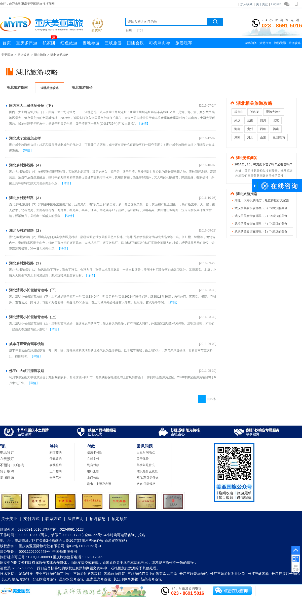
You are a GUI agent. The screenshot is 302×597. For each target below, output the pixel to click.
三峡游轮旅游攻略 (87, 574)
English (276, 4)
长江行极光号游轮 (15, 579)
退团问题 (7, 478)
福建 (276, 129)
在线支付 (93, 459)
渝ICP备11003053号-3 (83, 546)
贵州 (250, 129)
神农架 (254, 112)
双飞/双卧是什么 (148, 477)
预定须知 (119, 519)
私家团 (50, 41)
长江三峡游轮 (258, 574)
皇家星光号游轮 (98, 579)
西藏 (263, 129)
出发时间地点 (146, 452)
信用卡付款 (94, 452)
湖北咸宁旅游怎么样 (25, 138)
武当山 (238, 112)
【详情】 (144, 123)
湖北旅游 (40, 55)
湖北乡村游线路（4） (26, 165)
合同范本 (56, 477)
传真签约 (56, 459)
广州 (140, 30)
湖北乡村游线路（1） (26, 263)
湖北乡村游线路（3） (26, 198)
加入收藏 (246, 4)
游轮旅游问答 (114, 574)
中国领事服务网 (64, 551)
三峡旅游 (113, 43)
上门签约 (56, 471)
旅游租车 (184, 43)
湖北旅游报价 (82, 87)
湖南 (237, 137)
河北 (250, 137)
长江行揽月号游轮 (286, 574)
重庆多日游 (26, 43)
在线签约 (56, 465)
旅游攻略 (295, 43)
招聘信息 (98, 519)
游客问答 (251, 43)
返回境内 (279, 137)
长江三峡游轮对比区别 (227, 574)
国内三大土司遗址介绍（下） (32, 106)
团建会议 (135, 43)
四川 (263, 120)
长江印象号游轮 (126, 579)
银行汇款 (93, 471)
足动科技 (26, 574)
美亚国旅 (7, 55)
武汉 (237, 120)
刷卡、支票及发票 (99, 484)
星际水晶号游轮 (71, 579)
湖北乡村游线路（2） (26, 230)
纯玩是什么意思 (147, 471)
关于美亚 (262, 4)
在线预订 (7, 459)
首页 (7, 43)
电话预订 (7, 452)
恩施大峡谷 (273, 112)
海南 (237, 129)
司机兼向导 (159, 43)
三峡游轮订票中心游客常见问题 (152, 574)
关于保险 (143, 459)
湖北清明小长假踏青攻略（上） (33, 317)
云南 (250, 120)
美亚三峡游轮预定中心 (53, 574)
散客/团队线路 (146, 484)
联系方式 (53, 519)
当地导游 (91, 43)
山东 (263, 137)
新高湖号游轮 (151, 579)
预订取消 (7, 471)
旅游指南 (265, 43)
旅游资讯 (280, 43)
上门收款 (93, 477)
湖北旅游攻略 (59, 55)
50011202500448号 (34, 551)
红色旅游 (69, 43)
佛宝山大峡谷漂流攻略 (26, 371)
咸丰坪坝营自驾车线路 (26, 344)
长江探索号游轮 (44, 579)
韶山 (129, 30)
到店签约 (56, 452)
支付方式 (31, 519)
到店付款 (93, 465)
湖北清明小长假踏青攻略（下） (33, 290)
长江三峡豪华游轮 (193, 574)
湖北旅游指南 (17, 87)
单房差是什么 (146, 465)
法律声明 (75, 519)
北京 (276, 120)
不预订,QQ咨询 (12, 465)
